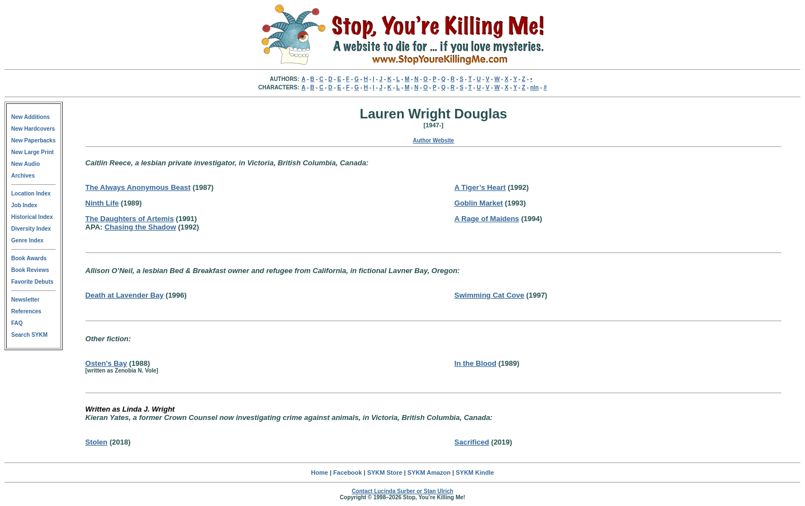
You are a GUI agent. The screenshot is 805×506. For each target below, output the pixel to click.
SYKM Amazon (429, 472)
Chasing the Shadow (140, 227)
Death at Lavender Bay (125, 295)
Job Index (24, 205)
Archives (23, 176)
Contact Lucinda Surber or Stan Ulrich (402, 491)
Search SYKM (29, 335)
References (26, 311)
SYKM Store (384, 472)
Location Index (31, 193)
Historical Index (32, 217)
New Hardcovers (33, 129)
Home (319, 472)
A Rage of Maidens (486, 218)
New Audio (25, 164)
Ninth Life (102, 203)
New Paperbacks (33, 140)
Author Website (433, 140)
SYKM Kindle (475, 472)
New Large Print (32, 152)
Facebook (347, 472)
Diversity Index (31, 229)
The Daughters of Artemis (130, 218)
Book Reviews (30, 270)
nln (535, 87)
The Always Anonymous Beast (138, 187)
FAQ (17, 323)
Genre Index (27, 240)
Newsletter (25, 300)
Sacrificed (471, 442)
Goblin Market (478, 203)
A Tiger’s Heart (480, 187)
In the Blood (475, 363)
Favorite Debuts (32, 282)
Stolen (97, 442)
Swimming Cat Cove (489, 295)
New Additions (30, 117)
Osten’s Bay (106, 363)
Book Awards (28, 258)
